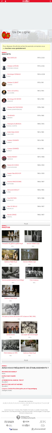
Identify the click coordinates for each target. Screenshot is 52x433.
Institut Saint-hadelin (9, 376)
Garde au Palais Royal (10, 262)
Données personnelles (15, 411)
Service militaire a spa (33, 243)
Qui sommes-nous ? (9, 410)
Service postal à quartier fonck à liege (13, 280)
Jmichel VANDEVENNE (14, 181)
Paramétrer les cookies (27, 411)
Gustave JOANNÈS (13, 140)
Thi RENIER (11, 115)
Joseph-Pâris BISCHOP (14, 173)
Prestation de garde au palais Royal (12, 243)
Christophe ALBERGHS (14, 124)
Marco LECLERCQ (12, 91)
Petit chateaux (34, 280)
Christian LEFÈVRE (13, 66)
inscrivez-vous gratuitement (15, 48)
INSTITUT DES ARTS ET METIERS (12, 384)
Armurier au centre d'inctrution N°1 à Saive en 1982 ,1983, (19, 316)
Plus (26, 224)
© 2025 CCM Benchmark (26, 413)
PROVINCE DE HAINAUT (9, 372)
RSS (21, 410)
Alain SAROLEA (12, 58)
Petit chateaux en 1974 (10, 353)
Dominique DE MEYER (14, 99)
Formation (31, 410)
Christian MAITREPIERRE (15, 107)
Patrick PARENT (12, 157)
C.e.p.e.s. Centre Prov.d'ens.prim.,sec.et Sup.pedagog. (19, 388)
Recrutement (5, 411)
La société (37, 410)
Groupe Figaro (46, 411)
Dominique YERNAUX (13, 74)
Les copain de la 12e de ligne (29, 335)
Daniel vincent (10, 335)
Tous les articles (44, 410)
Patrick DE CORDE (13, 165)
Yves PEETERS (11, 198)
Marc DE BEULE (12, 206)
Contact (17, 410)
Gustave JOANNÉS (13, 148)
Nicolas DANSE (11, 215)
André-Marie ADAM (13, 132)
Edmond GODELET (13, 190)
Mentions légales (38, 411)
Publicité (25, 410)
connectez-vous (39, 46)
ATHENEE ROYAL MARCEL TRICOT (13, 380)
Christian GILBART (12, 82)
